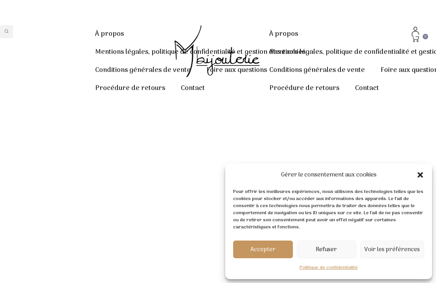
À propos (109, 34)
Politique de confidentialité (329, 268)
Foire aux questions (236, 70)
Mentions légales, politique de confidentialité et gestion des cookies (200, 52)
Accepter (263, 249)
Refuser (326, 249)
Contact (193, 88)
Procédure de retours (130, 88)
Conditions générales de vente (143, 70)
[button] (420, 175)
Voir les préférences (392, 249)
